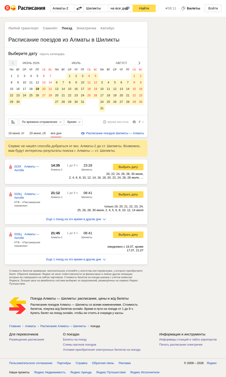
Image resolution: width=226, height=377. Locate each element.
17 (24, 89)
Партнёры (64, 363)
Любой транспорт (23, 28)
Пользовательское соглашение (30, 363)
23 (18, 95)
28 (50, 95)
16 (18, 89)
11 (31, 82)
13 (43, 82)
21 (50, 89)
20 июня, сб (38, 133)
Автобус (107, 28)
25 (31, 95)
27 (43, 95)
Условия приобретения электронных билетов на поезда (101, 349)
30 (18, 101)
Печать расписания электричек (180, 344)
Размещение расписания (26, 339)
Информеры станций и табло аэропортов (188, 339)
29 (11, 101)
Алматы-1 (56, 169)
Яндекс (212, 363)
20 (43, 89)
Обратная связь (103, 363)
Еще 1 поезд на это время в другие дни (76, 219)
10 (24, 82)
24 (24, 95)
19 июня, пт (16, 133)
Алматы (30, 326)
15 (11, 89)
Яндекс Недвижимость (50, 372)
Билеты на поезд (74, 339)
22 (11, 95)
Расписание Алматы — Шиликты (63, 326)
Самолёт (50, 28)
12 (37, 82)
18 (31, 89)
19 (37, 89)
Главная (15, 326)
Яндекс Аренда (81, 372)
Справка (81, 363)
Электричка (86, 28)
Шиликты (86, 169)
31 (82, 101)
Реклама (125, 363)
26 (37, 95)
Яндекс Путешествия (111, 372)
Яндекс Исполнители (145, 372)
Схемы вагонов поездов (79, 344)
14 (50, 82)
